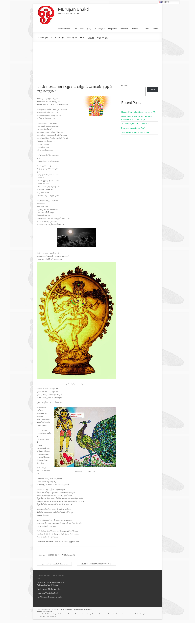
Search (124, 85)
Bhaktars (48, 614)
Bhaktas (134, 28)
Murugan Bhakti (73, 9)
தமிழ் (89, 28)
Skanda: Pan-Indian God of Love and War (138, 112)
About (41, 614)
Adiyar (43, 555)
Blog (54, 614)
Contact (70, 614)
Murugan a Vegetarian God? (133, 128)
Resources (125, 614)
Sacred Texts (135, 614)
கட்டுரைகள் (100, 28)
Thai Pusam (79, 28)
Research (124, 28)
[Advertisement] (97, 60)
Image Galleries (92, 614)
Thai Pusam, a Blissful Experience (135, 123)
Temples (143, 614)
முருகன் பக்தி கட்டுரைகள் (47, 616)
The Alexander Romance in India (135, 132)
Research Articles (114, 614)
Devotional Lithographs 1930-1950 (96, 563)
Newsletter (102, 614)
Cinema (155, 28)
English (164, 1)
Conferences (62, 614)
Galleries (145, 28)
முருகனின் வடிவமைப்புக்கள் (54, 563)
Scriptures (112, 28)
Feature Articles (64, 28)
